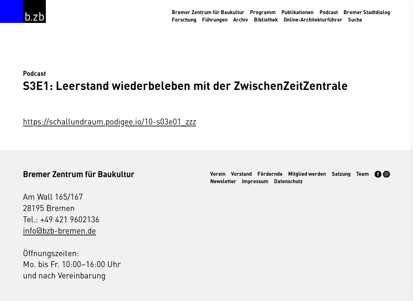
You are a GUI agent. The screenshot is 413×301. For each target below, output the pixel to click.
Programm (263, 12)
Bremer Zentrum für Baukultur (208, 12)
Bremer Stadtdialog (367, 12)
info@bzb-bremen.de (59, 230)
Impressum (255, 181)
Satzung (341, 173)
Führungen (214, 19)
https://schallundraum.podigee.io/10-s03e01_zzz (109, 121)
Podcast (329, 12)
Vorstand (241, 173)
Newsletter (223, 181)
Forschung (184, 19)
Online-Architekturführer (313, 19)
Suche (355, 19)
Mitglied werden (307, 173)
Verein (217, 173)
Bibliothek (266, 19)
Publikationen (297, 12)
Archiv (240, 19)
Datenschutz (288, 181)
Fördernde (270, 173)
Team (362, 173)
